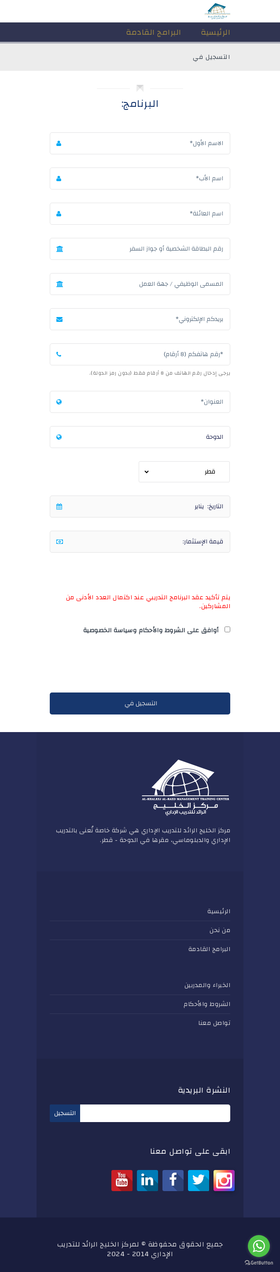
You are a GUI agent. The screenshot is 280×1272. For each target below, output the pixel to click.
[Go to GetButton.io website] (259, 1263)
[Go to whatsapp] (259, 1246)
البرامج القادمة (209, 949)
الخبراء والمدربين (207, 985)
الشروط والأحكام (207, 1004)
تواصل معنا (214, 1023)
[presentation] (163, 666)
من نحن (220, 930)
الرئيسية (218, 911)
